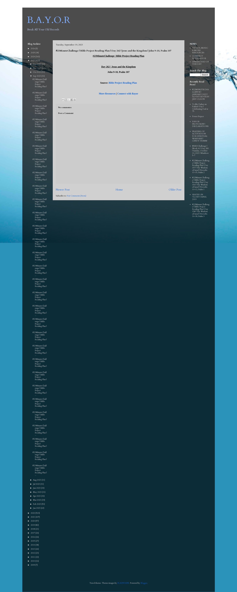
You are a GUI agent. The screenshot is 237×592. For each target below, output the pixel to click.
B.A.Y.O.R (48, 20)
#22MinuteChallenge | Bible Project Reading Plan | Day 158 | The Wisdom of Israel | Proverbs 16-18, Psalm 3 (200, 210)
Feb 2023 (37, 504)
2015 (33, 541)
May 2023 (37, 492)
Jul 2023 (36, 484)
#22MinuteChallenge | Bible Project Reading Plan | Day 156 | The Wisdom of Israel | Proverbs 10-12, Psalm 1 (200, 183)
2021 (33, 517)
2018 (33, 529)
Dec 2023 (37, 64)
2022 (33, 513)
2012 (33, 553)
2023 (33, 60)
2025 (33, 52)
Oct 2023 (37, 72)
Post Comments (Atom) (76, 195)
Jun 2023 (37, 488)
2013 (33, 549)
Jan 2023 (37, 508)
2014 (33, 545)
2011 (33, 557)
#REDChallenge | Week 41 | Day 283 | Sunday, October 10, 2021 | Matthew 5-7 (200, 151)
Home (119, 190)
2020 (33, 521)
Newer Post (63, 190)
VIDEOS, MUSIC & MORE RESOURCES (200, 50)
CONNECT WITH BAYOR (199, 57)
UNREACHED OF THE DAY (200, 63)
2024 (33, 56)
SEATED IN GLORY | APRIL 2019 (199, 197)
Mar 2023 (37, 500)
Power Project (198, 116)
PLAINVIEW (123, 583)
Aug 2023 (37, 480)
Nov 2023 (37, 68)
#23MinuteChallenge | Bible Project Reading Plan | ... (40, 84)
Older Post (175, 190)
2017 (33, 533)
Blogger (143, 583)
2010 (33, 561)
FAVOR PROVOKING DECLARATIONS (200, 124)
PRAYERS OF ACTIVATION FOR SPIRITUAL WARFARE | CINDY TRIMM (200, 136)
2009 (33, 565)
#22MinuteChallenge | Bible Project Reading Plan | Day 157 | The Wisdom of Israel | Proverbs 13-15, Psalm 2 (200, 166)
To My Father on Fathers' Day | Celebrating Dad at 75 (200, 108)
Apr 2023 (37, 496)
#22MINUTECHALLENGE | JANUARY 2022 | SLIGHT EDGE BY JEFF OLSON (200, 94)
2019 (33, 525)
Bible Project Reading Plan (123, 83)
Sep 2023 (37, 76)
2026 (33, 48)
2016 (33, 537)
